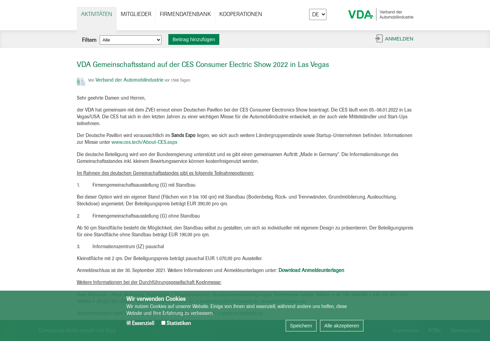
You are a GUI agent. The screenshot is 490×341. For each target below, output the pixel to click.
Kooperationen (240, 14)
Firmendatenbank (185, 14)
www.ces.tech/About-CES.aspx (145, 142)
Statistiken (176, 323)
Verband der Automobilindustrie (130, 80)
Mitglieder (136, 14)
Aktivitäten (96, 14)
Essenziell (140, 323)
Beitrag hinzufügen (194, 39)
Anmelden (399, 38)
